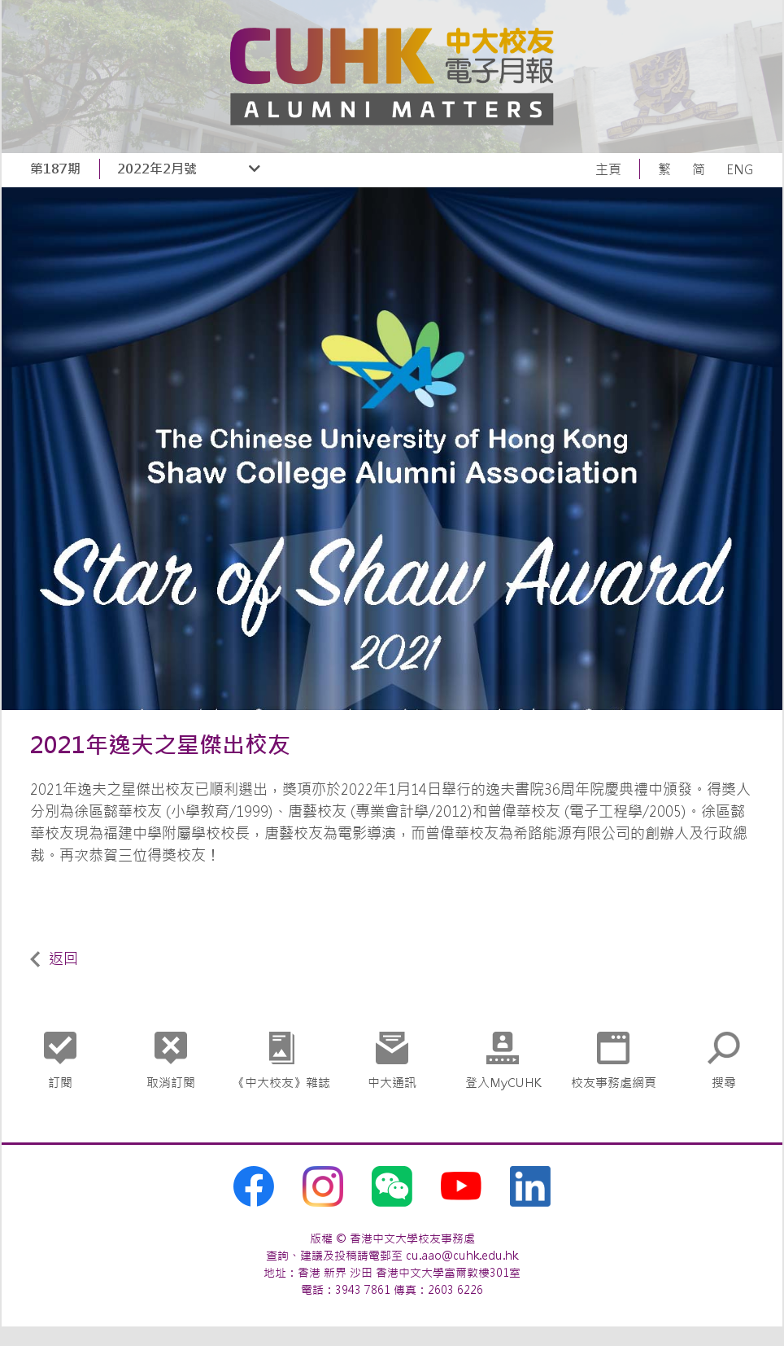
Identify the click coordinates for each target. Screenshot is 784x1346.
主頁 (608, 169)
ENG (740, 169)
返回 (54, 958)
